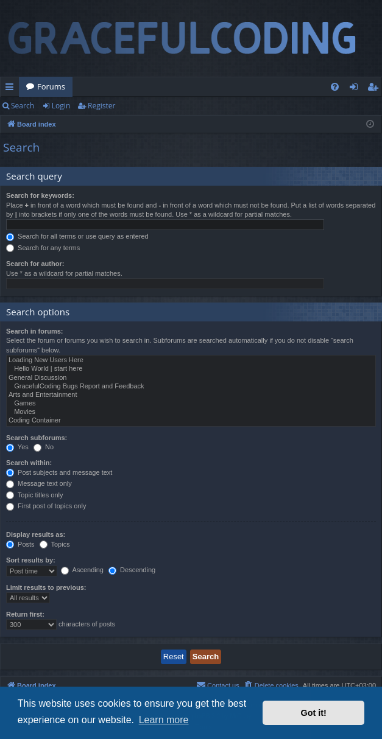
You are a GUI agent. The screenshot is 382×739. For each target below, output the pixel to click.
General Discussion (191, 378)
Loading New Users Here (191, 360)
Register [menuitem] (375, 89)
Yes (17, 446)
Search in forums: (34, 331)
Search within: (29, 462)
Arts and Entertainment (191, 395)
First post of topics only (46, 506)
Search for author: (35, 263)
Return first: (25, 614)
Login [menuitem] (356, 89)
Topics (55, 544)
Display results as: (35, 534)
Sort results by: (30, 560)
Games (191, 403)
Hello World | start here (191, 369)
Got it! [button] (314, 713)
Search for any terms (43, 247)
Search (22, 105)
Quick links (12, 89)
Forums (51, 86)
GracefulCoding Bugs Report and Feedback (191, 386)
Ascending (82, 569)
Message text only (39, 483)
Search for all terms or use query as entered (77, 236)
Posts (20, 544)
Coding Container (191, 420)
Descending (131, 569)
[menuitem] (334, 87)
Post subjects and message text (59, 472)
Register (101, 105)
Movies (191, 412)
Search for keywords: (40, 195)
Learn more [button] (164, 720)
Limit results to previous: (46, 587)
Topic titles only (34, 495)
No (44, 446)
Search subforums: (36, 437)
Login (61, 105)
